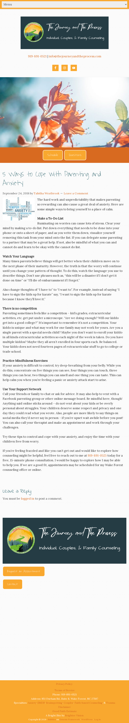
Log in (97, 719)
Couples (68, 702)
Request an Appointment (23, 571)
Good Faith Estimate (64, 711)
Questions (75, 155)
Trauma (110, 702)
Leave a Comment (76, 193)
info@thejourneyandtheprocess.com (75, 56)
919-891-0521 (37, 56)
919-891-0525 (97, 455)
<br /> (64, 631)
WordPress (87, 719)
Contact (12, 584)
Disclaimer (64, 707)
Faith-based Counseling (88, 702)
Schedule (53, 155)
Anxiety (32, 702)
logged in (27, 499)
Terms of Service (65, 690)
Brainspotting (54, 702)
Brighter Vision (74, 715)
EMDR (41, 702)
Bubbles (52, 719)
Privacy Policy (64, 684)
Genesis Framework (69, 719)
